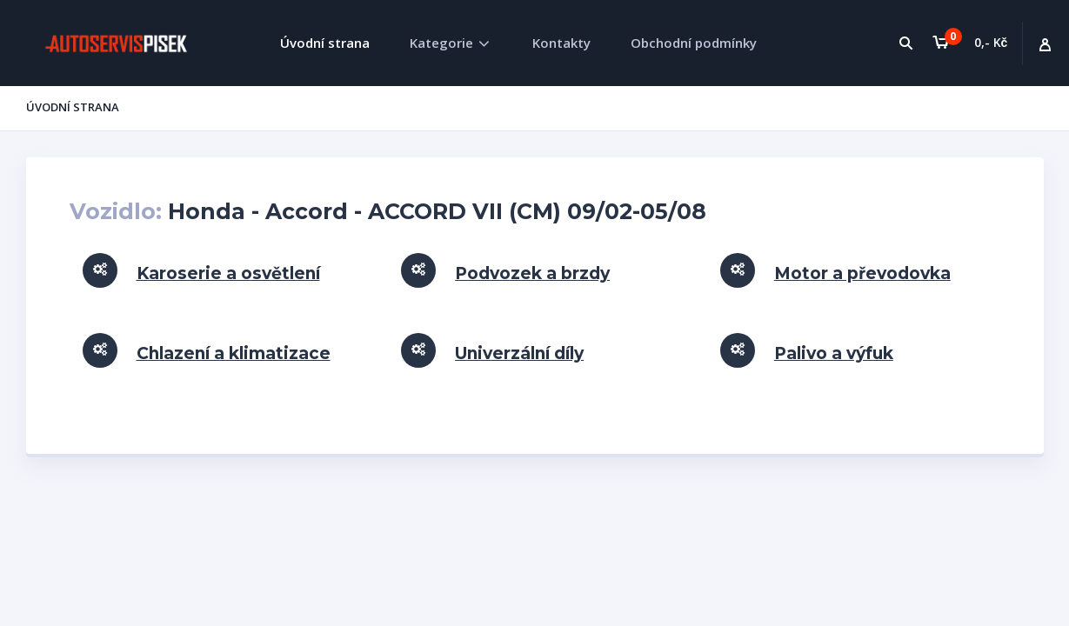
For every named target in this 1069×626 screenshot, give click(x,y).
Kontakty (561, 42)
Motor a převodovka (862, 273)
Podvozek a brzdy (532, 273)
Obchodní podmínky (694, 42)
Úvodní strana (325, 42)
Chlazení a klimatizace (234, 353)
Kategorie (441, 42)
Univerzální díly (519, 353)
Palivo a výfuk (833, 353)
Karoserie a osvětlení (228, 273)
